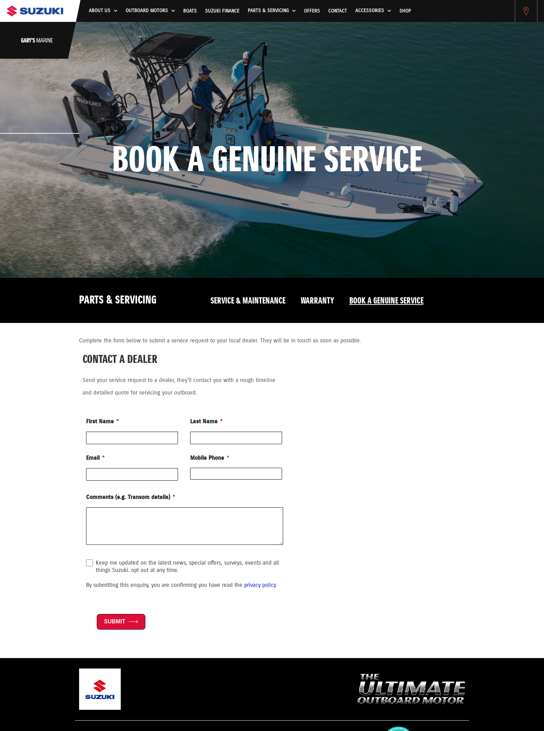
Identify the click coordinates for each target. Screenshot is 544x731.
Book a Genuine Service (386, 301)
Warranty (317, 301)
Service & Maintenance (248, 301)
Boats (190, 11)
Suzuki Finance (222, 11)
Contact (337, 11)
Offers (312, 11)
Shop (405, 11)
